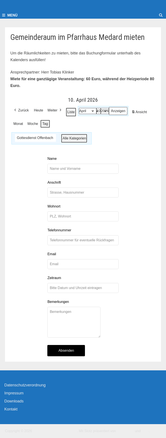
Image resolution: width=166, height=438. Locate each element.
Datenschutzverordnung (25, 385)
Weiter (55, 110)
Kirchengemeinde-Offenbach (55, 431)
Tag (45, 124)
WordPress (125, 431)
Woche (32, 124)
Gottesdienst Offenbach (35, 138)
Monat (18, 124)
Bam (145, 431)
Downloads (14, 401)
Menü (10, 15)
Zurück (21, 110)
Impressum (14, 393)
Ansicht (139, 112)
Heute (38, 110)
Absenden (66, 350)
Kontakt (11, 409)
